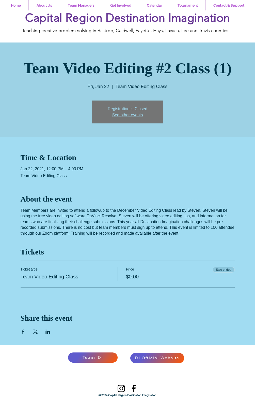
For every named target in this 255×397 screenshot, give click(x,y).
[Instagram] (121, 388)
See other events (127, 115)
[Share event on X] (35, 332)
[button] (44, 5)
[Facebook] (134, 388)
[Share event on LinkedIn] (47, 332)
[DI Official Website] (157, 358)
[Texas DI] (93, 357)
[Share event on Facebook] (23, 332)
